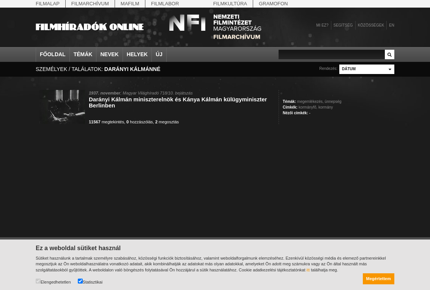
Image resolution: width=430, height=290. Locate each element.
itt (308, 270)
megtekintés (106, 122)
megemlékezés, (310, 101)
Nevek (109, 54)
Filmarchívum (90, 3)
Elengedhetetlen (53, 281)
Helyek (137, 54)
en (391, 25)
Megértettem (378, 278)
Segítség (343, 25)
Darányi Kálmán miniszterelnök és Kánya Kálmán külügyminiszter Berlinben (178, 102)
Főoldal (53, 54)
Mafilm (130, 3)
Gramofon (273, 3)
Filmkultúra (230, 3)
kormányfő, (308, 107)
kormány (325, 107)
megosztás (167, 122)
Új (159, 54)
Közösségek (371, 25)
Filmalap (48, 3)
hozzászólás (139, 122)
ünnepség (333, 101)
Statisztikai (90, 281)
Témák (83, 54)
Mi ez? (322, 25)
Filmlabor (165, 3)
